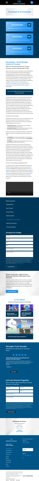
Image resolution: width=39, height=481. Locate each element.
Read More (13, 371)
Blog (7, 464)
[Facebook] (23, 455)
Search (24, 449)
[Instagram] (23, 457)
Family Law (8, 454)
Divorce (7, 456)
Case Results (8, 460)
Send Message (11, 266)
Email (7, 245)
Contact (7, 466)
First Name (8, 235)
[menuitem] (18, 204)
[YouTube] (27, 455)
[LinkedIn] (25, 455)
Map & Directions (19, 428)
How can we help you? (10, 252)
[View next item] (8, 371)
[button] (3, 293)
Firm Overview (9, 450)
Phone (7, 242)
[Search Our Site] (32, 449)
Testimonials (8, 462)
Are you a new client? (10, 394)
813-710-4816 (19, 431)
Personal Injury (9, 452)
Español (7, 458)
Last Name (8, 239)
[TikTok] (30, 455)
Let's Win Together (12, 291)
